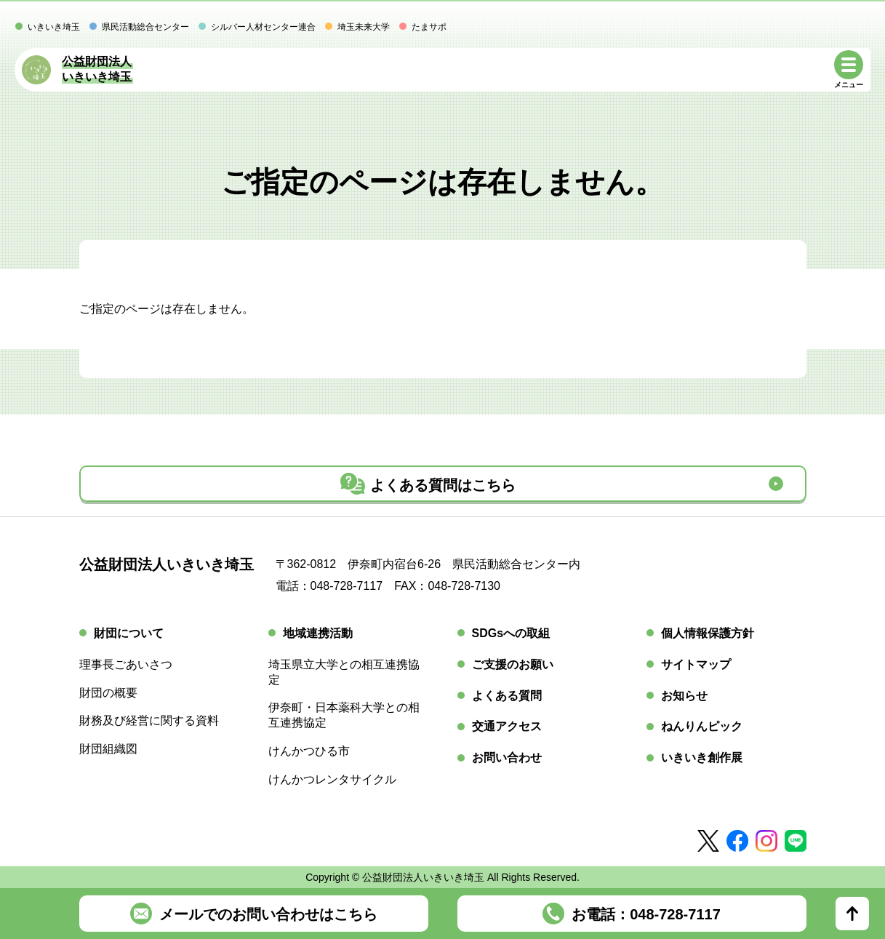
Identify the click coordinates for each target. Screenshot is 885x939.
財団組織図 (108, 749)
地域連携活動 (318, 633)
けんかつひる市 (309, 751)
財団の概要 (108, 693)
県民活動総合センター (145, 27)
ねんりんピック (701, 726)
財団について (129, 633)
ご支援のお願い (512, 664)
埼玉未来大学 (363, 27)
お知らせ (684, 696)
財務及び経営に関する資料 (149, 720)
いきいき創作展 (701, 757)
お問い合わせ (507, 757)
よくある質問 (507, 696)
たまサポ (429, 27)
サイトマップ (696, 664)
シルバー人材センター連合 (263, 27)
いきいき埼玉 (54, 27)
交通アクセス (507, 726)
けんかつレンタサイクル (332, 779)
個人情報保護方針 (707, 633)
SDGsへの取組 (511, 633)
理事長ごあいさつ (125, 664)
